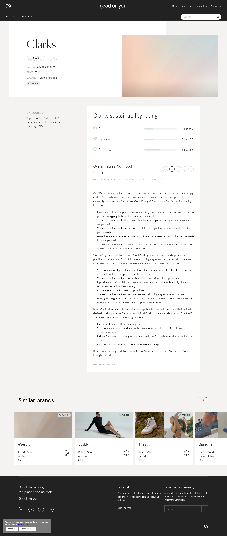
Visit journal (124, 508)
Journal (199, 6)
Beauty (25, 16)
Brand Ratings (180, 6)
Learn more (23, 524)
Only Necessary (27, 529)
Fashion (10, 16)
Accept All (12, 529)
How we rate (155, 179)
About (214, 6)
